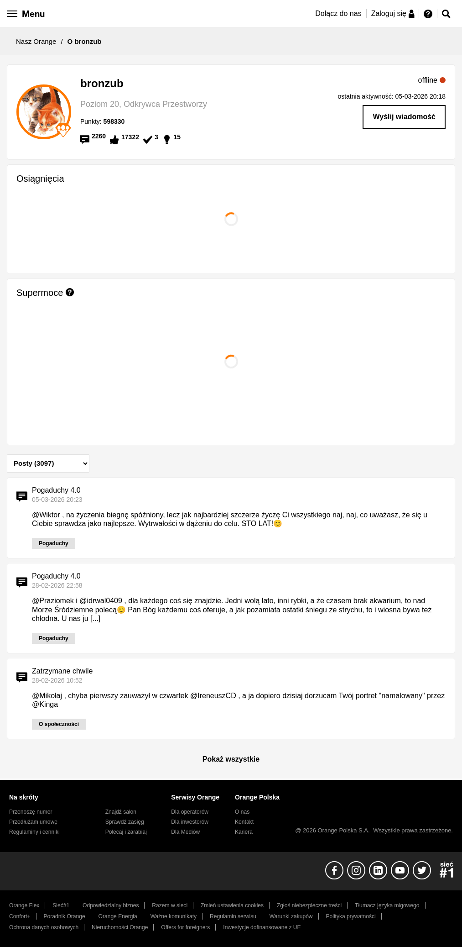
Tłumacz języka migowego (387, 905)
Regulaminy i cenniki (34, 832)
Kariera (244, 832)
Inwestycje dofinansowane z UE (262, 927)
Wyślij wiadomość (404, 117)
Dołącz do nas (338, 13)
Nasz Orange (36, 41)
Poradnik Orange (64, 916)
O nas (242, 812)
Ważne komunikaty (174, 916)
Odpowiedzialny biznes (111, 905)
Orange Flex (24, 905)
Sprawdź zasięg (124, 822)
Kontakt (244, 822)
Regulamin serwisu (233, 916)
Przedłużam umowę (33, 822)
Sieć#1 (60, 905)
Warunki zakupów (291, 916)
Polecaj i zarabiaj (126, 832)
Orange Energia (118, 916)
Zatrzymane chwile (62, 671)
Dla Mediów (185, 832)
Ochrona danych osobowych (43, 927)
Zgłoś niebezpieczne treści (309, 905)
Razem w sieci (169, 905)
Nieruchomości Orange (120, 927)
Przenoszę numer (30, 812)
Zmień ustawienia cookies (232, 905)
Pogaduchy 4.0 (56, 490)
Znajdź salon (120, 812)
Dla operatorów (189, 812)
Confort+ (20, 916)
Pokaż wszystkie (231, 759)
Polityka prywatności (350, 916)
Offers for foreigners (185, 927)
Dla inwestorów (189, 822)
